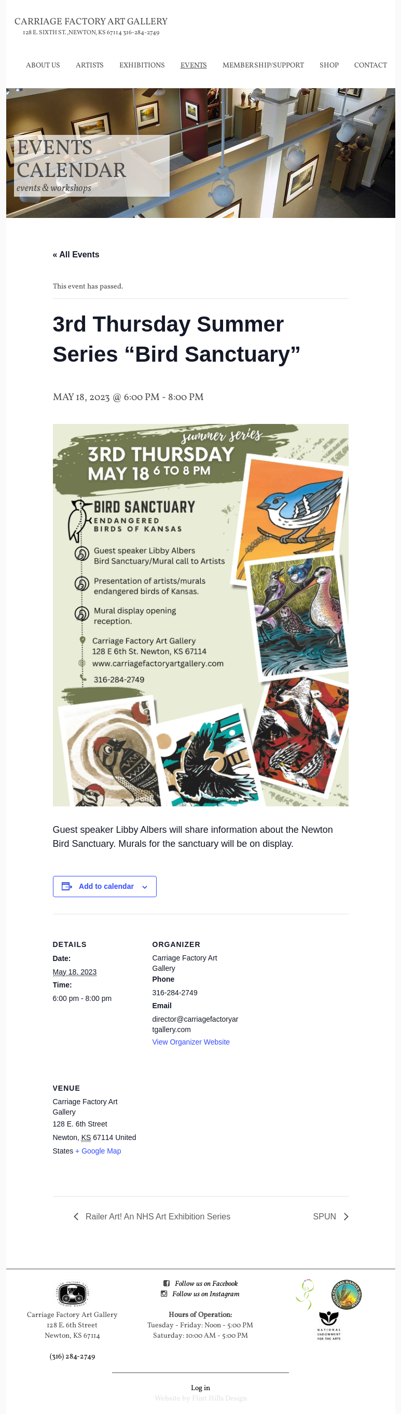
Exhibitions (142, 66)
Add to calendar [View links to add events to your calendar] (106, 886)
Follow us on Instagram (206, 1294)
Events (194, 66)
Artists (90, 66)
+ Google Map (98, 1151)
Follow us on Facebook (206, 1284)
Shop (329, 66)
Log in (200, 1388)
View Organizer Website (191, 1042)
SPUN (326, 1216)
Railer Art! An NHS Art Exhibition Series (157, 1216)
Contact (370, 66)
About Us (43, 66)
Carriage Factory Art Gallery (91, 22)
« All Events (76, 254)
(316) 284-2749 (72, 1357)
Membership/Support (263, 66)
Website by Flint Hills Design (201, 1399)
